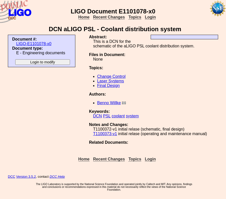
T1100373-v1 (105, 134)
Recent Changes (109, 17)
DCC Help (57, 176)
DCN (97, 116)
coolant (118, 116)
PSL (107, 116)
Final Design (108, 85)
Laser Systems (110, 81)
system (132, 116)
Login (150, 17)
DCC (11, 176)
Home (84, 17)
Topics (134, 17)
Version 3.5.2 (26, 176)
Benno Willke (109, 103)
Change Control (111, 76)
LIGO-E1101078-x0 (33, 44)
